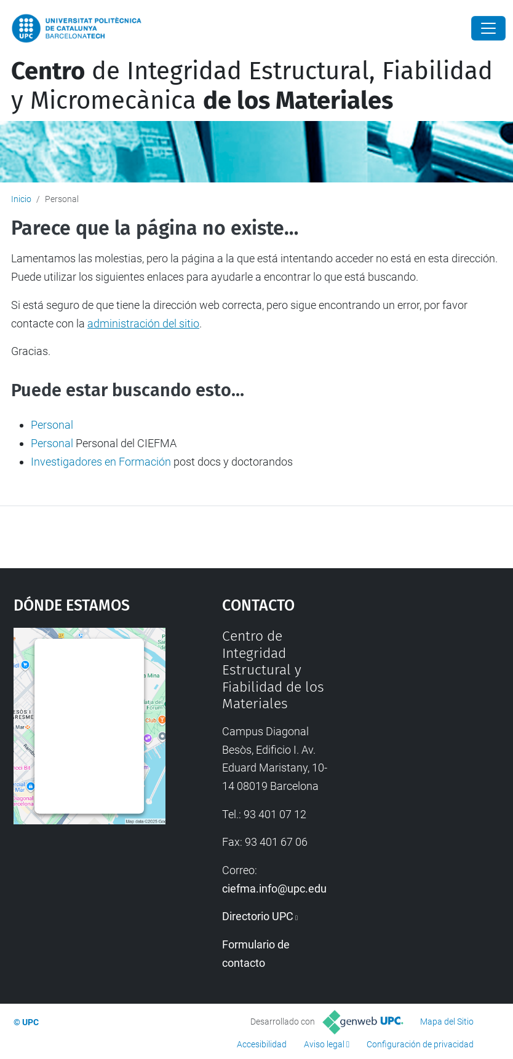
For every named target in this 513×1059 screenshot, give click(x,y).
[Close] (488, 28)
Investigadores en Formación (101, 461)
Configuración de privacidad (420, 1044)
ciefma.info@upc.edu (274, 888)
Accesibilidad (262, 1044)
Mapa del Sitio (447, 1021)
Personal (52, 424)
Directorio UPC (257, 916)
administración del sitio (143, 323)
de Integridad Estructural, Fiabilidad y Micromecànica (252, 86)
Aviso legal (324, 1044)
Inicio (21, 199)
